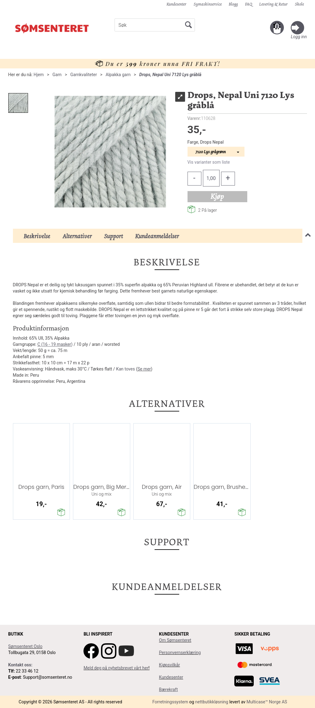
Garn (57, 74)
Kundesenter (176, 4)
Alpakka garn (118, 74)
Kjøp (217, 196)
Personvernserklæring (180, 652)
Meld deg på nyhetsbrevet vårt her (115, 667)
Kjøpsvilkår (169, 664)
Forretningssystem (170, 701)
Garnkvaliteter (83, 74)
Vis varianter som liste (209, 162)
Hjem (39, 74)
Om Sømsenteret (175, 640)
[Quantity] (211, 178)
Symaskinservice (208, 4)
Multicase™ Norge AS (266, 701)
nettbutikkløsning (211, 701)
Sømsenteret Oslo (25, 646)
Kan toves (125, 368)
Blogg (233, 4)
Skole (299, 4)
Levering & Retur (273, 4)
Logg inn (299, 36)
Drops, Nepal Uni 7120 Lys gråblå (170, 74)
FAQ (248, 4)
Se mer (144, 368)
